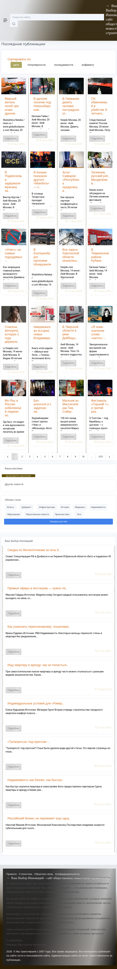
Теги (79, 514)
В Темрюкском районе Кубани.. (100, 255)
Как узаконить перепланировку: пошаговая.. (39, 626)
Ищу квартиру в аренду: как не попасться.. (38, 665)
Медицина (80, 507)
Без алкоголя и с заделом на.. (42, 406)
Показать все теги (58, 521)
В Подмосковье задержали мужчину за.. (13, 181)
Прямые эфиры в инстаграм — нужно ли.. (37, 588)
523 (101, 456)
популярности (37, 64)
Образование (13, 514)
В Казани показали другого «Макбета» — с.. (41, 180)
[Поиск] (57, 17)
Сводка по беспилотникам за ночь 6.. (34, 550)
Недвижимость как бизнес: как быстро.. (36, 780)
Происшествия (62, 514)
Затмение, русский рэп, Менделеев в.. (100, 178)
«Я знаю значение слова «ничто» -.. (98, 332)
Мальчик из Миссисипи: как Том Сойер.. (70, 406)
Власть (10, 507)
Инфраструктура (47, 507)
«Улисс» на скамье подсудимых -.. (13, 255)
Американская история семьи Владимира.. (42, 334)
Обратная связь (43, 874)
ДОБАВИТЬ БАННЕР (18, 475)
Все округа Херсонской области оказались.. (70, 255)
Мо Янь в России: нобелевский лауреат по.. (13, 408)
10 (83, 456)
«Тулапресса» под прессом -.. (29, 741)
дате (16, 64)
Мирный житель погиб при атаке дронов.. (12, 106)
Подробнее (11, 138)
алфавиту (88, 64)
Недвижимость (98, 507)
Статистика (25, 874)
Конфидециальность (67, 874)
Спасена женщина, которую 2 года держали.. (12, 334)
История (65, 507)
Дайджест (26, 507)
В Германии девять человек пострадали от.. (70, 106)
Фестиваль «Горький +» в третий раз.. (99, 406)
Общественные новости (37, 514)
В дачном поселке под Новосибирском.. (42, 104)
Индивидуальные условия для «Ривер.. (36, 703)
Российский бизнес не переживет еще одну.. (39, 818)
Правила (11, 874)
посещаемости (63, 64)
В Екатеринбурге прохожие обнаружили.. (42, 259)
